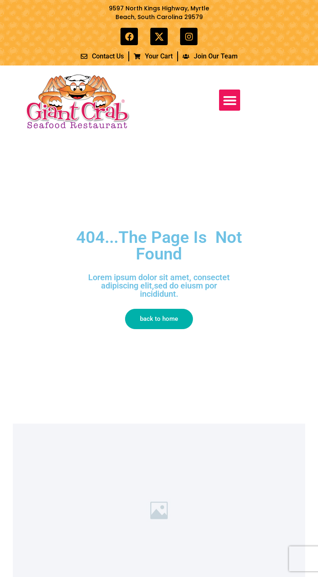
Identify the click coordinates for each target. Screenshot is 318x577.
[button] (229, 100)
